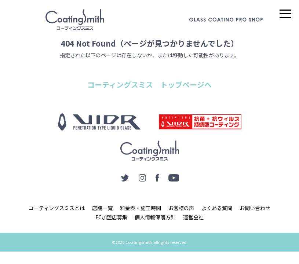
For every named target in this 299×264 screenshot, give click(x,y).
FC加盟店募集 (111, 217)
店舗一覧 (102, 208)
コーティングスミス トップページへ (149, 84)
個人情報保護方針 (155, 217)
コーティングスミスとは (57, 208)
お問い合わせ (255, 208)
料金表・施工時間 (140, 208)
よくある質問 (216, 208)
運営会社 (193, 217)
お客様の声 (181, 208)
